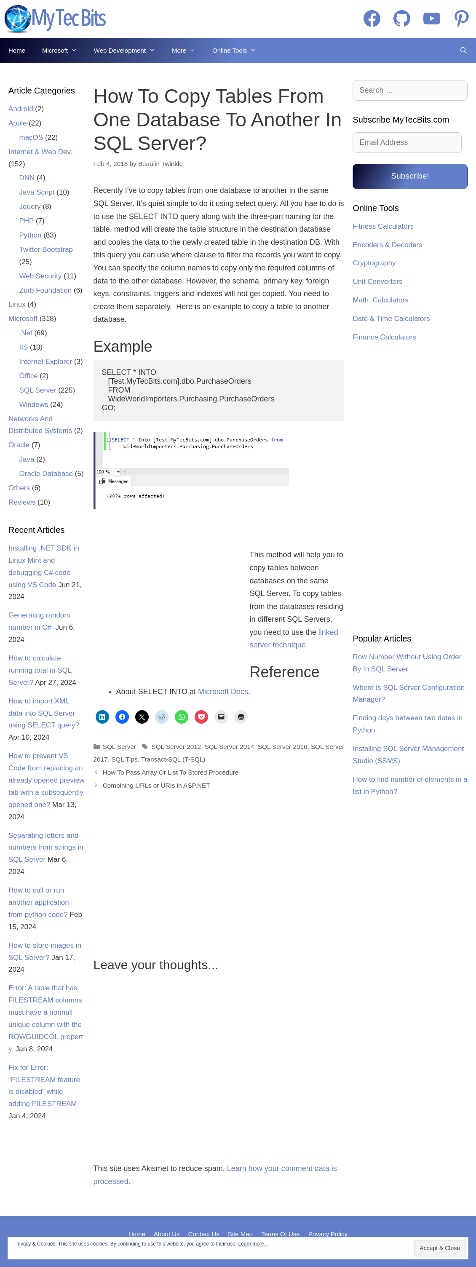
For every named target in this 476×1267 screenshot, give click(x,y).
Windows (33, 405)
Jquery (30, 207)
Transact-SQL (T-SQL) (173, 759)
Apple (17, 123)
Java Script (37, 192)
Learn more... (253, 1244)
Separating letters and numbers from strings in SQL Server (45, 847)
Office (28, 376)
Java (27, 459)
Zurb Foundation (45, 290)
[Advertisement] (166, 594)
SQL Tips (124, 759)
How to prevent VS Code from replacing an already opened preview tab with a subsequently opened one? (46, 780)
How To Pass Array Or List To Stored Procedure (171, 772)
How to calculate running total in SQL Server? (40, 670)
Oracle (18, 445)
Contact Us (203, 1234)
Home (16, 50)
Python (30, 235)
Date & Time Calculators (391, 319)
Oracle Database (46, 474)
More (188, 50)
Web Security (40, 276)
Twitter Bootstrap (46, 250)
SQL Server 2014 (229, 746)
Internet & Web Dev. (40, 152)
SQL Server (119, 746)
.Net (25, 333)
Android (20, 109)
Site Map (240, 1234)
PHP (26, 221)
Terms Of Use (280, 1234)
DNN (27, 178)
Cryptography (374, 263)
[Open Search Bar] (463, 50)
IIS (23, 347)
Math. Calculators (380, 300)
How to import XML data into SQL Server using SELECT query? (43, 713)
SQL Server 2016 (283, 746)
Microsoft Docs (223, 691)
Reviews (21, 502)
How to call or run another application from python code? (38, 902)
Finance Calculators (384, 337)
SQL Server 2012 (176, 746)
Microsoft (64, 50)
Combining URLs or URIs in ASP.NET (156, 785)
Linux (17, 304)
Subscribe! (410, 175)
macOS (31, 138)
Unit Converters (377, 282)
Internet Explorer (45, 362)
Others (19, 488)
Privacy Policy (328, 1234)
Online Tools (238, 50)
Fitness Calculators (383, 226)
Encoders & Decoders (387, 245)
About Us (167, 1234)
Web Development (128, 50)
